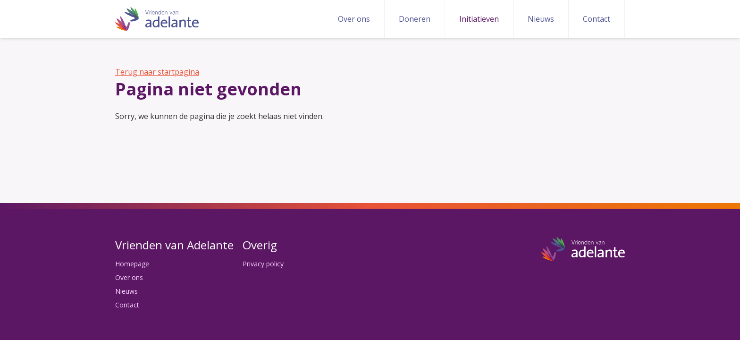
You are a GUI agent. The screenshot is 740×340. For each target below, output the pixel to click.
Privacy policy (263, 263)
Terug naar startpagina (157, 72)
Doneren (414, 19)
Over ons (354, 19)
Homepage (132, 263)
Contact (596, 19)
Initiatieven (479, 19)
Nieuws (541, 19)
